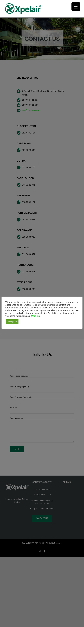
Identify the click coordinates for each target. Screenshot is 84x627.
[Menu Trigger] (75, 6)
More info (35, 316)
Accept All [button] (12, 322)
